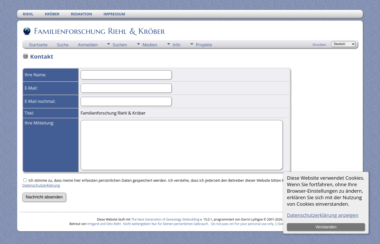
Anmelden (88, 45)
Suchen (120, 45)
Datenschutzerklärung (41, 185)
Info (176, 45)
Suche (63, 45)
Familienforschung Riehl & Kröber (99, 31)
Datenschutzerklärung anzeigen (322, 215)
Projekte (204, 45)
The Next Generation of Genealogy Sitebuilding (165, 219)
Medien (150, 45)
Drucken (319, 44)
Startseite (38, 45)
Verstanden (326, 227)
